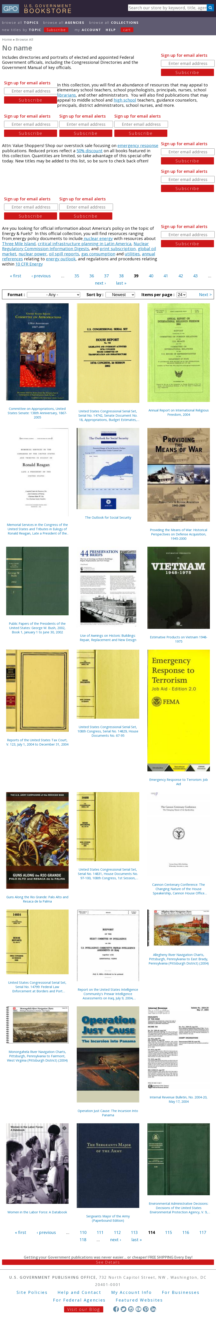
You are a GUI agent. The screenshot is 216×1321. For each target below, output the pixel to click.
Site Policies (32, 1292)
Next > (205, 294)
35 (76, 275)
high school (125, 100)
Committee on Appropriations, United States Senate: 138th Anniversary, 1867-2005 (37, 412)
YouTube (138, 1309)
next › (100, 283)
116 (185, 1232)
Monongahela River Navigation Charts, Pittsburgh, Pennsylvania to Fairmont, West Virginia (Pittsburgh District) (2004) (37, 1056)
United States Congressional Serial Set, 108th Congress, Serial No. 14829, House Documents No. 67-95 (107, 731)
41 (165, 275)
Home (7, 39)
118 (82, 1239)
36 (91, 275)
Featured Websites (139, 1300)
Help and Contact (79, 1292)
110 (83, 1232)
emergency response (138, 145)
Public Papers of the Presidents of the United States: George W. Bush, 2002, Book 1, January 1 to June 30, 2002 (37, 627)
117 (202, 1232)
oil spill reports (64, 254)
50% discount (90, 150)
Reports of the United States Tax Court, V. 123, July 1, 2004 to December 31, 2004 (37, 742)
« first (15, 275)
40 (151, 275)
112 (117, 1232)
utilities (132, 254)
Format (15, 294)
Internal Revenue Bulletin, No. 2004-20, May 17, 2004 (178, 1099)
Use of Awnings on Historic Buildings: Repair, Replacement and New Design (108, 637)
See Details (108, 1262)
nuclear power (33, 254)
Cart (127, 30)
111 (100, 1232)
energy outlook (61, 258)
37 (106, 275)
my (88, 30)
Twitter (123, 1309)
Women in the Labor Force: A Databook (37, 1212)
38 (121, 275)
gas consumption (98, 254)
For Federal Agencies (79, 1300)
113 (134, 1232)
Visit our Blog (83, 1309)
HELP (111, 30)
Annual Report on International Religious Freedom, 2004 (179, 412)
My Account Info (131, 1292)
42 (180, 275)
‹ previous (41, 275)
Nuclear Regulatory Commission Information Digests (75, 246)
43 (195, 275)
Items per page (157, 294)
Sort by (94, 294)
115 (168, 1232)
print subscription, (118, 248)
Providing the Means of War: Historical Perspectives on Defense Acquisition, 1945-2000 (178, 534)
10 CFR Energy (29, 264)
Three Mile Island (19, 243)
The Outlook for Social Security (108, 517)
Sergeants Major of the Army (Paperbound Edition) (108, 1218)
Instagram (131, 1309)
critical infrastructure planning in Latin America (84, 243)
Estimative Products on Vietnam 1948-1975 (178, 639)
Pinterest (146, 1309)
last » (121, 283)
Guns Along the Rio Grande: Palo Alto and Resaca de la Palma (37, 899)
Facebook (116, 1309)
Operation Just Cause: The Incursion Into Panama (108, 1113)
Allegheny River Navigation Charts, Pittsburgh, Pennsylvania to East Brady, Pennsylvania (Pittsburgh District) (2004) (179, 959)
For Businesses (181, 1292)
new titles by (37, 30)
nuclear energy (98, 238)
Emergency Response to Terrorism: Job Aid (178, 781)
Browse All (20, 22)
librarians (66, 95)
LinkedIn (153, 1309)
